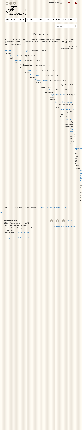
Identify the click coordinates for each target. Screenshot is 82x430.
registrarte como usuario (50, 207)
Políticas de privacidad (24, 238)
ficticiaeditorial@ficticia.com (64, 226)
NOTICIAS (10, 20)
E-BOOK (30, 20)
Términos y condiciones (10, 238)
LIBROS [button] (20, 20)
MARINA (72, 20)
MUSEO (62, 20)
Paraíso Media (23, 233)
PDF (41, 20)
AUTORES (52, 20)
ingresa (64, 207)
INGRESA (72, 3)
